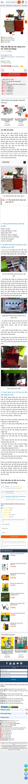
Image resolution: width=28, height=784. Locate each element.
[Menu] (26, 2)
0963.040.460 (11, 88)
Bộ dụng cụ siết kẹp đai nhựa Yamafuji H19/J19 (17, 594)
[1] (1, 517)
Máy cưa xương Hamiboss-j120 (17, 613)
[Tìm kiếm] (19, 2)
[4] (1, 510)
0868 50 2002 (11, 740)
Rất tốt (6, 510)
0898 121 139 (11, 738)
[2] (1, 514)
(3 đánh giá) (6, 51)
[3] (1, 512)
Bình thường (8, 514)
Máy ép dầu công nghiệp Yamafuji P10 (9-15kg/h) (21, 651)
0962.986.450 (10, 85)
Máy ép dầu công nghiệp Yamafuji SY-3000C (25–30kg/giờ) (7, 120)
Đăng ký (14, 679)
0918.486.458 (9, 84)
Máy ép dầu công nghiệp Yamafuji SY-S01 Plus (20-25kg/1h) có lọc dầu (7, 652)
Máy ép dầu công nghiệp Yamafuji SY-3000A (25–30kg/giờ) (21, 120)
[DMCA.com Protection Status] (13, 707)
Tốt (6, 512)
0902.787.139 (11, 81)
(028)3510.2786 (5, 83)
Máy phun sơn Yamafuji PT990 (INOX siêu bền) (17, 604)
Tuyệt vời (7, 508)
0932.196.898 (17, 81)
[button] (27, 710)
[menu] (25, 162)
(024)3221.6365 (22, 84)
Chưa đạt (7, 517)
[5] (1, 508)
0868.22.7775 (10, 87)
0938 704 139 (8, 737)
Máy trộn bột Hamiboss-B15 (16, 583)
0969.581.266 (10, 90)
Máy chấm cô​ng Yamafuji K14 (17, 553)
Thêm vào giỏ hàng (14, 74)
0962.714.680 (15, 84)
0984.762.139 (10, 91)
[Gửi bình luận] (14, 536)
